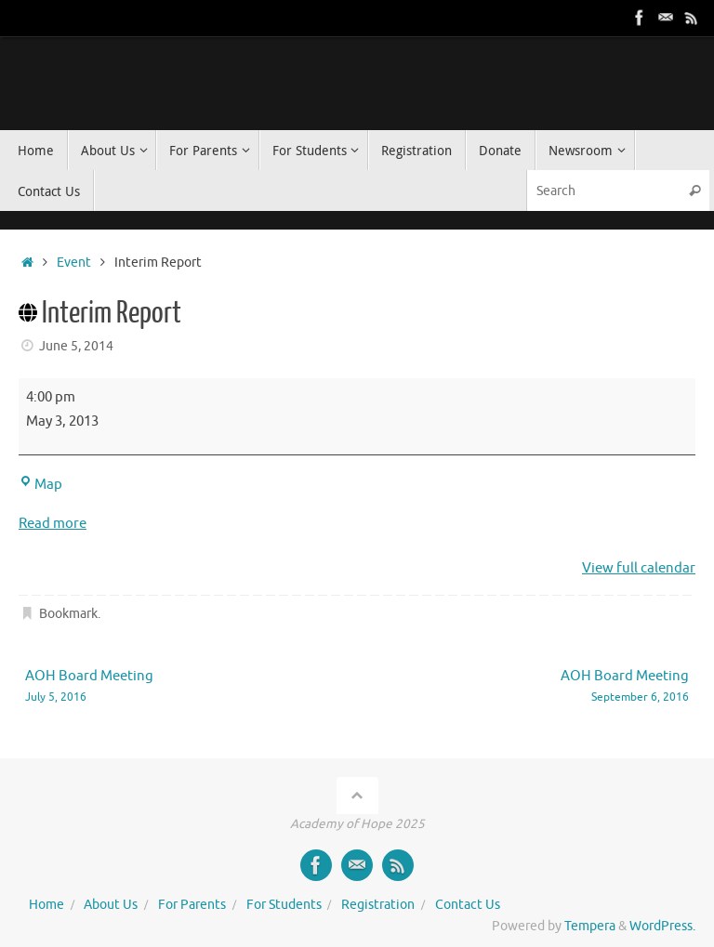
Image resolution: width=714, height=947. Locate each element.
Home (46, 905)
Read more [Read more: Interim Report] (52, 524)
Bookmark (68, 614)
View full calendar (638, 568)
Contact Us (467, 905)
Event (74, 262)
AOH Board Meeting (177, 687)
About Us (111, 905)
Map (40, 484)
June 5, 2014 (76, 346)
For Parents (192, 905)
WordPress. (662, 926)
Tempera (589, 926)
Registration (378, 905)
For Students (284, 905)
